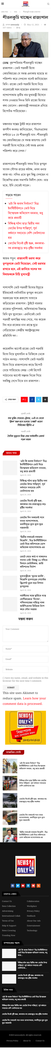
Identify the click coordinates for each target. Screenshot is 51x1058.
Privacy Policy (33, 911)
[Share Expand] (45, 399)
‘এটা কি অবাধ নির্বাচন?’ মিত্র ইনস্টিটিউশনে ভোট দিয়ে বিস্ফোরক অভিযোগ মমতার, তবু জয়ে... (32, 953)
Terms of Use (8, 921)
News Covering (9, 931)
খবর (15, 12)
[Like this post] (25, 399)
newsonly (15, 24)
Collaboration (33, 901)
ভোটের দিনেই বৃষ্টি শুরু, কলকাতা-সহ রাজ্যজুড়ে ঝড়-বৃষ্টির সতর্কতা (26, 246)
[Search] (48, 4)
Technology (32, 931)
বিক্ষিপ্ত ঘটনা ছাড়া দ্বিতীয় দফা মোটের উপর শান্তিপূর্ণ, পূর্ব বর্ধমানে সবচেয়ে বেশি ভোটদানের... (32, 965)
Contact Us (7, 901)
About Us (27, 1041)
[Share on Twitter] (38, 399)
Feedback (31, 916)
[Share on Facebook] (32, 399)
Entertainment (33, 926)
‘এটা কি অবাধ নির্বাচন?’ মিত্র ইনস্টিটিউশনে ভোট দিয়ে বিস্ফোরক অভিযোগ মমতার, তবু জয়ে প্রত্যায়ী (25, 210)
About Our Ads (34, 921)
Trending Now (8, 935)
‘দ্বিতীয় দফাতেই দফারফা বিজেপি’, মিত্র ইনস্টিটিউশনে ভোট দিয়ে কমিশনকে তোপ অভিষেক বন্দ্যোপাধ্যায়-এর (33, 542)
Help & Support (9, 926)
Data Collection (9, 906)
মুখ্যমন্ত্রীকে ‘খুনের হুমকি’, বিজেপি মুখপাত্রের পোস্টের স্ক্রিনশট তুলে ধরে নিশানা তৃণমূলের (33, 581)
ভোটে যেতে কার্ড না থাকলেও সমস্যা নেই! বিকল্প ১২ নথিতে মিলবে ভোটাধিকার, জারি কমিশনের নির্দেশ (33, 562)
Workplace (32, 906)
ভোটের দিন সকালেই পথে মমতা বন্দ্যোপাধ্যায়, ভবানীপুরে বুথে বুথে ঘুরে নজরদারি (32, 523)
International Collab (11, 916)
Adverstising (7, 911)
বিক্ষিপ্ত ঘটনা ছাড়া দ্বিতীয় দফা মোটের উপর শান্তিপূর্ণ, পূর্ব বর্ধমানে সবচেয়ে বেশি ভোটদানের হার (26, 230)
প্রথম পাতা (4, 12)
